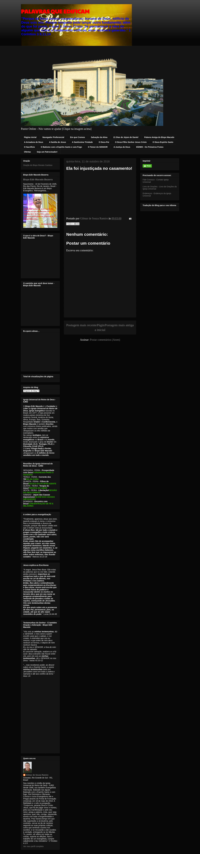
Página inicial (30, 137)
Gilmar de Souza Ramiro (37, 775)
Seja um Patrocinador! (47, 152)
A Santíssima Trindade (82, 142)
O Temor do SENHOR (98, 147)
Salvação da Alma (99, 137)
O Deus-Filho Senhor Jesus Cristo (131, 142)
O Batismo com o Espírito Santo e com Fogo (61, 147)
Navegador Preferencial (53, 137)
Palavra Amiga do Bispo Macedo (159, 137)
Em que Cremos (77, 137)
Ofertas (27, 152)
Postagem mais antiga (119, 325)
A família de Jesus (57, 142)
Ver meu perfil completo (33, 846)
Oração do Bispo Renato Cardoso (37, 165)
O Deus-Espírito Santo (163, 142)
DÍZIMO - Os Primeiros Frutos (149, 147)
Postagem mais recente (81, 325)
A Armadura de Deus (33, 142)
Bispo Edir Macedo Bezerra (38, 179)
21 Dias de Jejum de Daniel (125, 137)
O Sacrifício (29, 147)
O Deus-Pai (104, 142)
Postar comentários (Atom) (105, 339)
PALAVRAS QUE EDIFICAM (55, 11)
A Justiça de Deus (122, 147)
